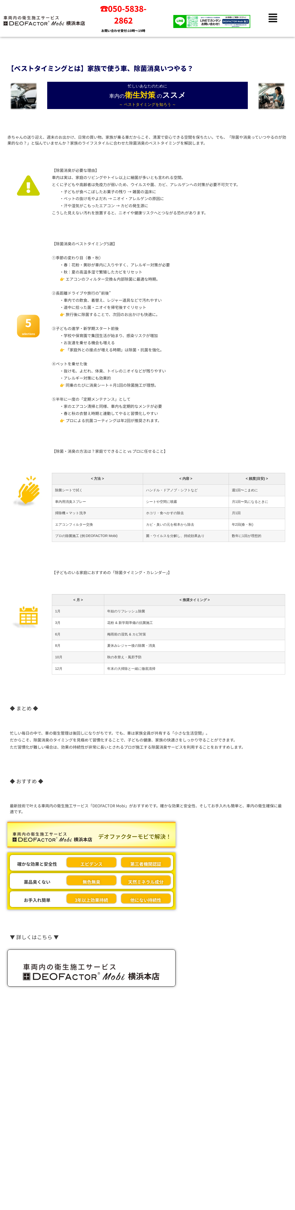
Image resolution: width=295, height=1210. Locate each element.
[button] (273, 18)
